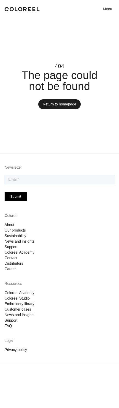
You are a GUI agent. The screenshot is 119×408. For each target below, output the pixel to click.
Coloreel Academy (19, 252)
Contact (11, 258)
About (9, 225)
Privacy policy (16, 350)
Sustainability (15, 236)
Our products (15, 230)
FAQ (8, 326)
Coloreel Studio (17, 298)
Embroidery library (19, 304)
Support (11, 247)
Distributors (14, 263)
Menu (107, 9)
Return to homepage (59, 104)
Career (10, 269)
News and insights (19, 241)
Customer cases (18, 309)
